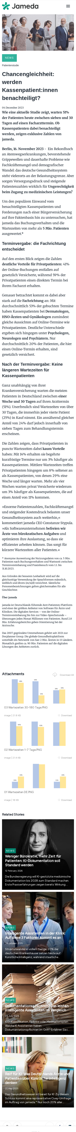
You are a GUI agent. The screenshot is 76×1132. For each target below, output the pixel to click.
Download (65, 715)
